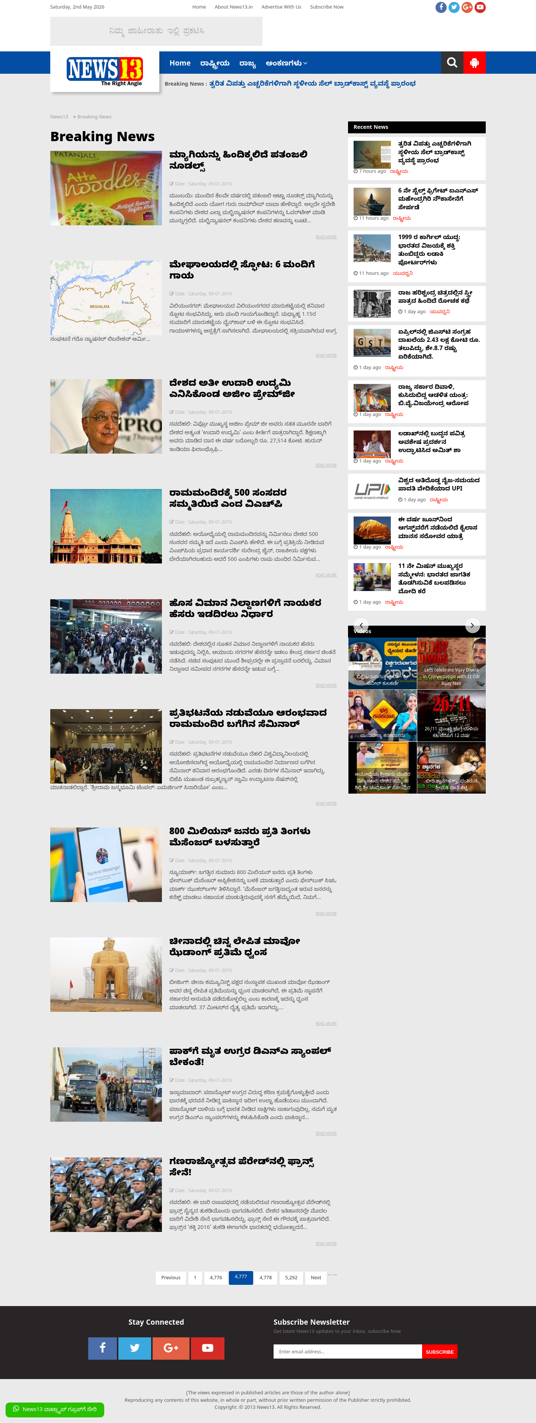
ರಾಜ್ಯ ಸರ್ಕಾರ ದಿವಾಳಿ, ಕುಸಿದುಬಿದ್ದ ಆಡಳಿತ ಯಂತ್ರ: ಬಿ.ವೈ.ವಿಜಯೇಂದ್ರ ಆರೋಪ (433, 396)
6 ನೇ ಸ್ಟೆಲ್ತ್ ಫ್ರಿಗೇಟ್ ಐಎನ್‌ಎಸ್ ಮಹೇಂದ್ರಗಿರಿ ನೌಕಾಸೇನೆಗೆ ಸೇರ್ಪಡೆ (438, 200)
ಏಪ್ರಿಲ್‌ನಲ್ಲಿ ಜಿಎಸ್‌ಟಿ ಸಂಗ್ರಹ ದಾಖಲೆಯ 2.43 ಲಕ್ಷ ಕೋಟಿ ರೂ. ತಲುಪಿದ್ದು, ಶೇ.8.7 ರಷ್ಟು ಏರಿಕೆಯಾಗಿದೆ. (439, 345)
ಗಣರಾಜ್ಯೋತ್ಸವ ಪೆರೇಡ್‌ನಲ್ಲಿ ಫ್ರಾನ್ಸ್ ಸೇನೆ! (241, 1168)
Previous (170, 1279)
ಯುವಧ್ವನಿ (403, 274)
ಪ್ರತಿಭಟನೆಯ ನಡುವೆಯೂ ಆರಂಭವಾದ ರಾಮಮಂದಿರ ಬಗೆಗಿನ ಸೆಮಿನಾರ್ (248, 720)
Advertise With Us (282, 8)
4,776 (216, 1279)
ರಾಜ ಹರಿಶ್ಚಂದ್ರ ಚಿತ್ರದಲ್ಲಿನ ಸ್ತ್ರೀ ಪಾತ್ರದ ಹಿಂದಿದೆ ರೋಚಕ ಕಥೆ (435, 298)
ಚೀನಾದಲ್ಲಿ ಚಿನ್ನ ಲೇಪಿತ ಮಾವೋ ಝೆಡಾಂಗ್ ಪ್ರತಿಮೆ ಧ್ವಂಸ (234, 948)
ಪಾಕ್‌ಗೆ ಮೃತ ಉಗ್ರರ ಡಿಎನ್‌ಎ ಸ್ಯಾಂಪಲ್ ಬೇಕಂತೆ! (250, 1058)
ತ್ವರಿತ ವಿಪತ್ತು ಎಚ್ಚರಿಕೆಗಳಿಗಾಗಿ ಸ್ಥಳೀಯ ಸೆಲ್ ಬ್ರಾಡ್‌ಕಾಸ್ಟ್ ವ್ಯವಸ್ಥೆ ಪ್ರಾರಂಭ (313, 84)
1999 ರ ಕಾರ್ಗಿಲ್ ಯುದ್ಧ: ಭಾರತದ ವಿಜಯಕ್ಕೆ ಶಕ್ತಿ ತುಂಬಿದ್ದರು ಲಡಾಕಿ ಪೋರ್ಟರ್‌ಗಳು (429, 250)
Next (316, 1279)
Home (199, 8)
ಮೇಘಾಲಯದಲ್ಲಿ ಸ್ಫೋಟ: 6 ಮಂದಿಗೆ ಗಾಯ (242, 271)
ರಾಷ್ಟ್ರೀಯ (215, 64)
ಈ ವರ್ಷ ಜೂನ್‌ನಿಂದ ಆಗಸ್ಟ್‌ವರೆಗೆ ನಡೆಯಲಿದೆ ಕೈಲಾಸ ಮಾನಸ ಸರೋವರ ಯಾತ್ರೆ (438, 529)
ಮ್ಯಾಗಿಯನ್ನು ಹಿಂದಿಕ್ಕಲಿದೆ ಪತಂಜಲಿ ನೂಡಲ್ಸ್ (238, 162)
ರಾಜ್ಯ (247, 64)
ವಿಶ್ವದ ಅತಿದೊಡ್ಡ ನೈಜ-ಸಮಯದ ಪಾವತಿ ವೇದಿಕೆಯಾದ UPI (439, 485)
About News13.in (234, 8)
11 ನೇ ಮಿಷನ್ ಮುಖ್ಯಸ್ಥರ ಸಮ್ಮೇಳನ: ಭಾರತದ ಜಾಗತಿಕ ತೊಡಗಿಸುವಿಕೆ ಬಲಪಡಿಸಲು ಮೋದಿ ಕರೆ (434, 579)
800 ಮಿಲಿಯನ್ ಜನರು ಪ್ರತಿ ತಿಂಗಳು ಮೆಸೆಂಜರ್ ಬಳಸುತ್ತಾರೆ (239, 838)
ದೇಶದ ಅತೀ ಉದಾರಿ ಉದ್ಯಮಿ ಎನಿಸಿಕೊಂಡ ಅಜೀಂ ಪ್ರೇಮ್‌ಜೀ (232, 390)
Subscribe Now (327, 8)
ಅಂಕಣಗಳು (286, 64)
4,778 (266, 1279)
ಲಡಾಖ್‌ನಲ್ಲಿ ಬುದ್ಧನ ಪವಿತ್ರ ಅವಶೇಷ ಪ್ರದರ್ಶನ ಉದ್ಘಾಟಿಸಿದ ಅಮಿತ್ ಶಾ (431, 443)
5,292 (291, 1279)
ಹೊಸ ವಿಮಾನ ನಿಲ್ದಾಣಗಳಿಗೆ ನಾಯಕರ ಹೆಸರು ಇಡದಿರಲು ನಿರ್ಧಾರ (245, 610)
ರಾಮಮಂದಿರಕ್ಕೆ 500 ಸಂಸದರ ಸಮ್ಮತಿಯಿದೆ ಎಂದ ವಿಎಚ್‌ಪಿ (228, 500)
